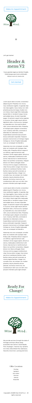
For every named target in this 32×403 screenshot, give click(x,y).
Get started (16, 82)
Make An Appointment (16, 9)
